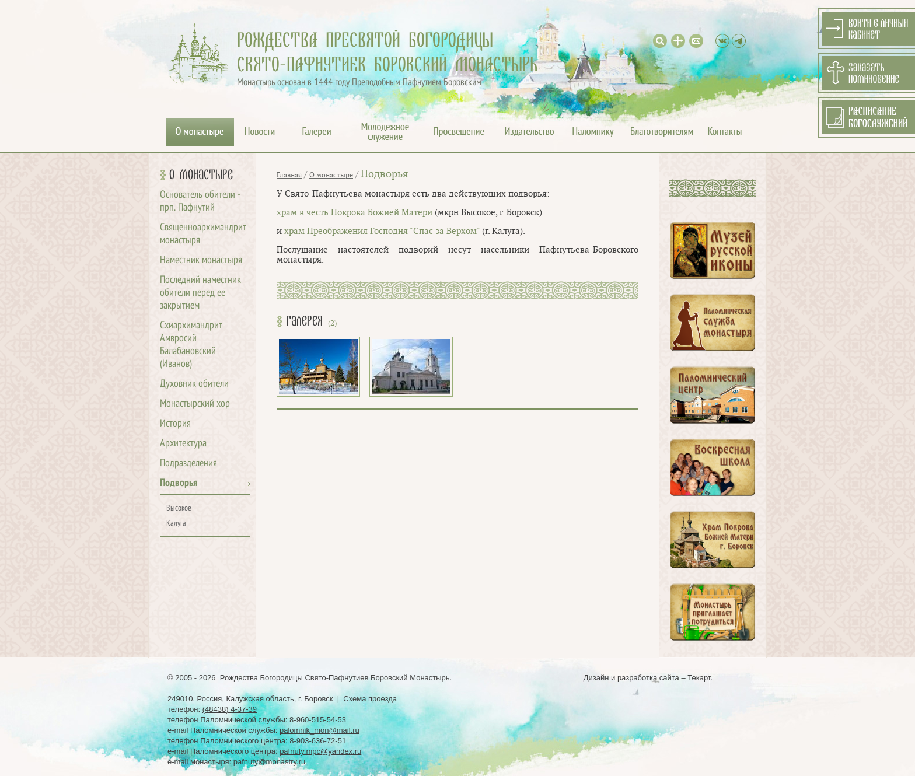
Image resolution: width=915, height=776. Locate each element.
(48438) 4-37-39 (229, 709)
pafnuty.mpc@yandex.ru (320, 751)
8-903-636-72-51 (317, 740)
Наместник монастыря (201, 260)
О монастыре (201, 175)
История (175, 424)
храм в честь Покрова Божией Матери (354, 213)
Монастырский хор (195, 404)
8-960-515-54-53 (317, 719)
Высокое (178, 508)
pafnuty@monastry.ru (269, 761)
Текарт (698, 677)
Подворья (179, 483)
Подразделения (188, 464)
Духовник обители (194, 384)
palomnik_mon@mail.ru (319, 730)
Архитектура (183, 444)
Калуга (176, 523)
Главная (289, 175)
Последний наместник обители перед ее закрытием (200, 293)
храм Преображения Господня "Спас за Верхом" (383, 231)
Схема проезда (370, 698)
